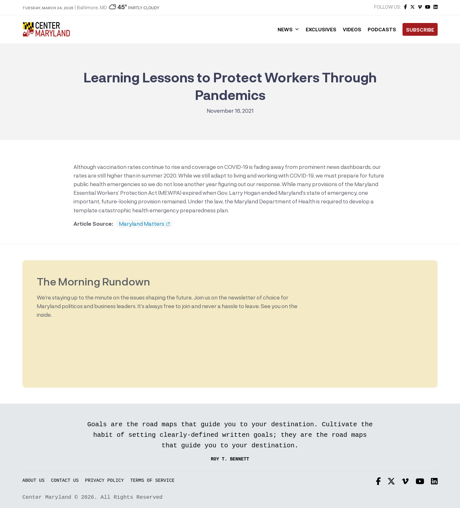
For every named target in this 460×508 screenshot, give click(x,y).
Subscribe (420, 30)
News (288, 29)
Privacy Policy (104, 481)
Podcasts (382, 29)
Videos (352, 29)
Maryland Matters (144, 223)
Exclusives (321, 29)
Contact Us (65, 481)
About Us (33, 481)
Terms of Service (152, 481)
